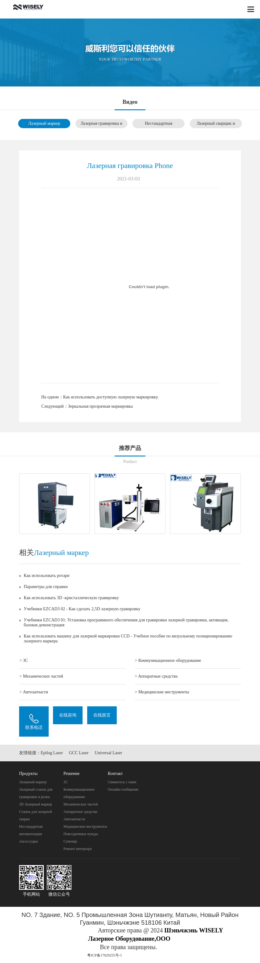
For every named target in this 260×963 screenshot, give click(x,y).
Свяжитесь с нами (122, 782)
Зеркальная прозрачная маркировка (100, 406)
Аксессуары (28, 841)
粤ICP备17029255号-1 (104, 955)
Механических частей (80, 804)
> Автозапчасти (33, 692)
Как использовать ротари (47, 575)
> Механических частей (41, 676)
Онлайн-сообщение (123, 789)
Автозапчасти (74, 819)
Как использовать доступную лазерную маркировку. (111, 397)
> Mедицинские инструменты (162, 692)
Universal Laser (108, 753)
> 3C (23, 660)
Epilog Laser (52, 753)
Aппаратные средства (80, 812)
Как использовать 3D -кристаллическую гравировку (71, 597)
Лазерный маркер (44, 123)
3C (65, 782)
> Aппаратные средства (156, 676)
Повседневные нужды (80, 834)
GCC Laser (78, 753)
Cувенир (70, 841)
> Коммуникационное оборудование (168, 660)
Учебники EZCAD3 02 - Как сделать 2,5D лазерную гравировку (82, 609)
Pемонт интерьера (77, 849)
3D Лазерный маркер (35, 804)
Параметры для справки (46, 586)
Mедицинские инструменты (85, 826)
